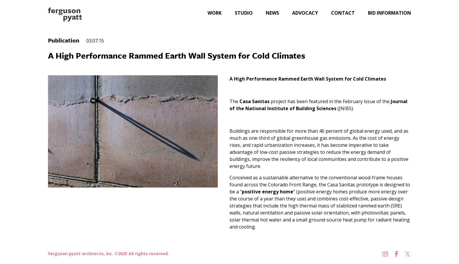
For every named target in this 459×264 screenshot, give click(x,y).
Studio (244, 13)
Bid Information (389, 13)
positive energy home (267, 191)
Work (215, 13)
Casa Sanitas (255, 101)
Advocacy (305, 13)
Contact (343, 13)
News (272, 13)
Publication (63, 40)
